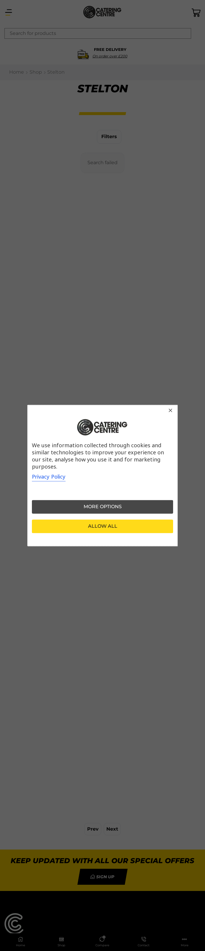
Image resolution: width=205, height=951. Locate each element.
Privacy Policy (49, 476)
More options (103, 506)
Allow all (102, 526)
